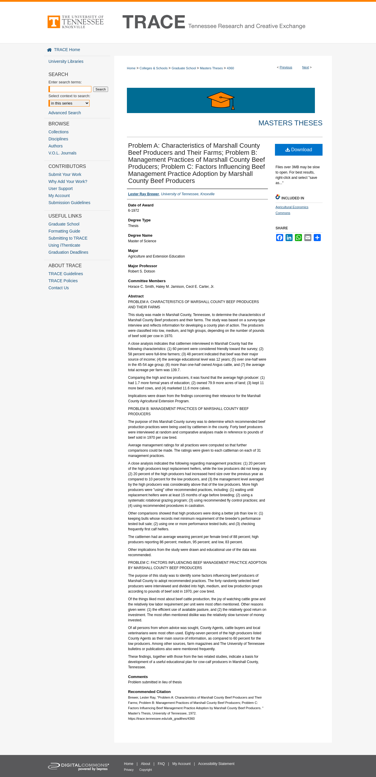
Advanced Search (64, 112)
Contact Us (58, 287)
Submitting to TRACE (68, 238)
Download (299, 149)
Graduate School (184, 68)
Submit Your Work (64, 174)
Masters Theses (211, 68)
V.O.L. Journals (62, 153)
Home (131, 68)
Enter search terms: (65, 82)
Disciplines (58, 139)
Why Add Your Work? (67, 181)
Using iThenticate (64, 245)
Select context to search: (69, 96)
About (145, 764)
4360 (230, 68)
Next (305, 67)
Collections (58, 132)
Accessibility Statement (216, 764)
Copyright (145, 769)
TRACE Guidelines (65, 273)
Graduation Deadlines (68, 252)
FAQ (161, 764)
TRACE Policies (63, 280)
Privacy (129, 769)
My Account (59, 195)
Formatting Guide (64, 231)
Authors (55, 146)
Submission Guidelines (69, 202)
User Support (60, 188)
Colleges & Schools (153, 68)
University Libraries (65, 61)
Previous (286, 67)
